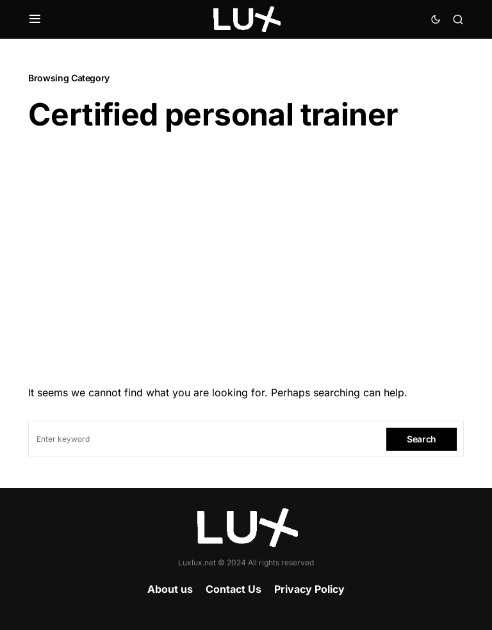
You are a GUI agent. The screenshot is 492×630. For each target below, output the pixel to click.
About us (170, 589)
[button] (35, 19)
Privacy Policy (309, 589)
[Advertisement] (246, 254)
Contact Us (233, 589)
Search (421, 438)
